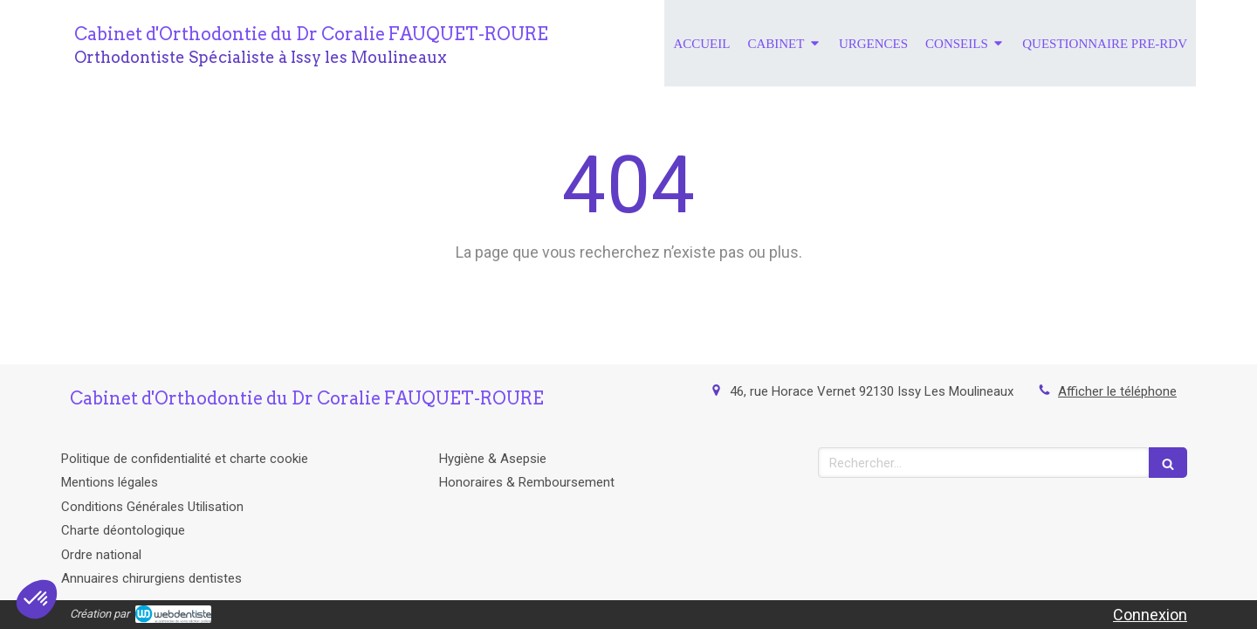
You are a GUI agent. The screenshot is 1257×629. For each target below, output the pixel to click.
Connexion (1150, 614)
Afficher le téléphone (1117, 391)
